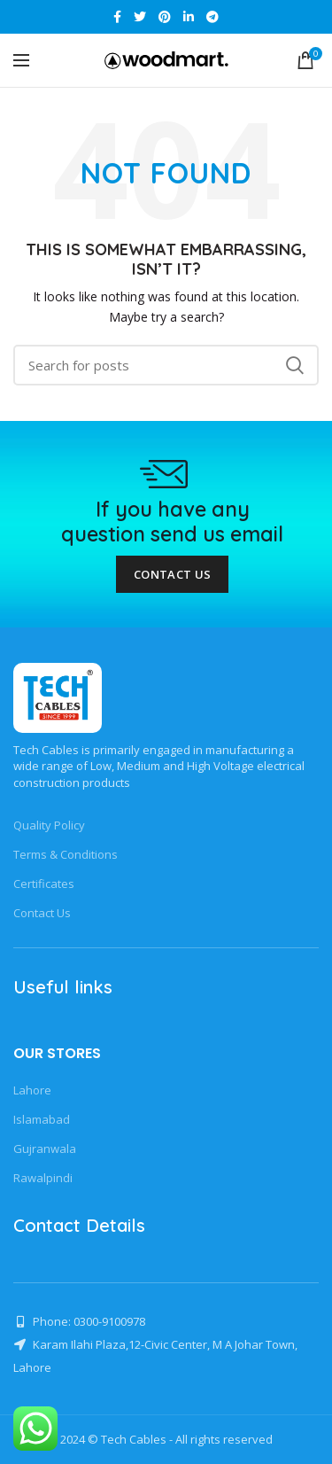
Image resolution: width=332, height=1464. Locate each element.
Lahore (32, 1090)
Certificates (43, 884)
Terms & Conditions (65, 854)
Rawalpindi (43, 1178)
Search (295, 365)
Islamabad (41, 1119)
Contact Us (172, 574)
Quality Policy (49, 825)
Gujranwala (44, 1148)
